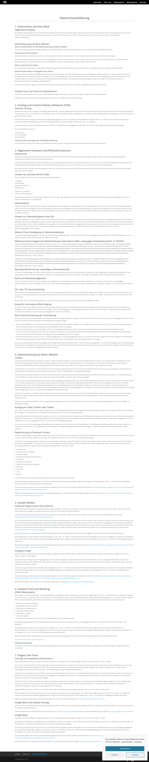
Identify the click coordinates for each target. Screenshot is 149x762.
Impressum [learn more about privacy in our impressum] (138, 742)
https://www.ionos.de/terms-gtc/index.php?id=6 (29, 639)
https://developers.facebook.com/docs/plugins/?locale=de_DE (34, 517)
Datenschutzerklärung (39, 754)
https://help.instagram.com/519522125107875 (29, 578)
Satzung (17, 754)
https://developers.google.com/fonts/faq (65, 711)
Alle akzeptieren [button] (125, 748)
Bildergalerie (132, 2)
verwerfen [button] (114, 755)
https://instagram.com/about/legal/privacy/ (81, 582)
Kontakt (143, 2)
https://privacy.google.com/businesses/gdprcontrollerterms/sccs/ (35, 738)
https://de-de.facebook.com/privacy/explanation (30, 530)
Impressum (26, 754)
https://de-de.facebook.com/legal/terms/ (30, 495)
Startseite (97, 2)
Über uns (107, 2)
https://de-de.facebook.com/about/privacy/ (118, 493)
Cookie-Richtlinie (127, 742)
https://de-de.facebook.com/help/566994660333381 (31, 489)
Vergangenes (119, 2)
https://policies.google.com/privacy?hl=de (92, 699)
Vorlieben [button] (135, 755)
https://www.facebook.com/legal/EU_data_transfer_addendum (111, 487)
